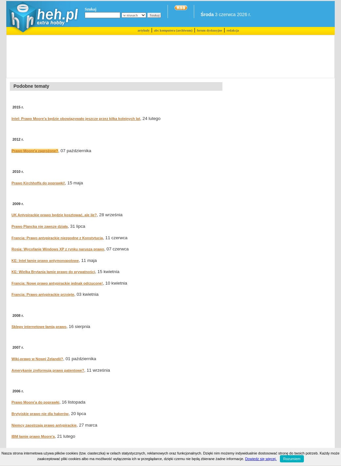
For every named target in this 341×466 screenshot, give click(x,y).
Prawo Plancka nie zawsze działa (39, 226)
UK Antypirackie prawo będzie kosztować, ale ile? (54, 215)
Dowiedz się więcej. (261, 459)
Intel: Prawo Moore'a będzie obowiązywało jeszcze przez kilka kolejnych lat (75, 119)
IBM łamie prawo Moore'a (33, 436)
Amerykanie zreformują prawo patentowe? (47, 370)
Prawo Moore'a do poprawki (35, 402)
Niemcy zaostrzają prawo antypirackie (44, 425)
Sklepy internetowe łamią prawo (38, 327)
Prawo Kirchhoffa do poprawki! (38, 183)
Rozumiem (292, 459)
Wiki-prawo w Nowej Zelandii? (37, 359)
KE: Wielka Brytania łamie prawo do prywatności (53, 272)
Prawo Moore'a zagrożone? (34, 151)
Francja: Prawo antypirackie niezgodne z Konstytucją (57, 238)
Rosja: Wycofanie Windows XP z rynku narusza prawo (57, 249)
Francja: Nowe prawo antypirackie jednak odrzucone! (57, 283)
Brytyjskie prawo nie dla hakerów (40, 414)
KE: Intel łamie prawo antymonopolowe (45, 261)
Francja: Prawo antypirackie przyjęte (42, 294)
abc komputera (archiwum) (173, 30)
